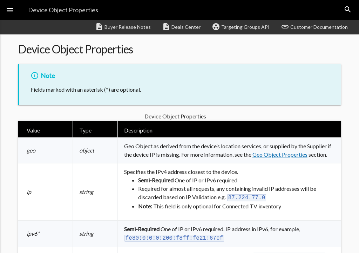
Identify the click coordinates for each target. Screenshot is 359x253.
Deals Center (181, 26)
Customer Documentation (314, 26)
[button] (9, 9)
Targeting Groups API (241, 26)
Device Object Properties (63, 10)
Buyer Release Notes (123, 26)
